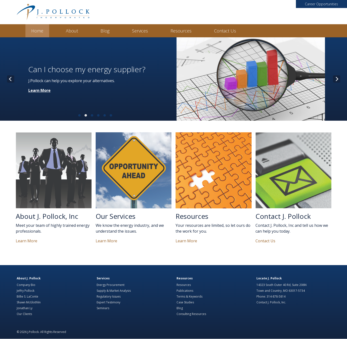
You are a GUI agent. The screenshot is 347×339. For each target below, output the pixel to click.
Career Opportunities (321, 4)
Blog (104, 31)
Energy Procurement (110, 285)
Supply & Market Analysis (114, 291)
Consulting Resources (191, 314)
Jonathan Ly (24, 308)
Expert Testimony (108, 302)
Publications (185, 291)
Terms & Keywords (189, 296)
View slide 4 (98, 115)
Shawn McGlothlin (29, 302)
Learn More (39, 90)
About (72, 31)
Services (140, 31)
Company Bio (26, 285)
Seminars (103, 308)
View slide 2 (86, 115)
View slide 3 (92, 115)
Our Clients (24, 314)
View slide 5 (104, 115)
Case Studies (185, 302)
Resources (181, 31)
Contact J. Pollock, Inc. (271, 302)
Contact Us (225, 31)
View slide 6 (111, 115)
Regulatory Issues (109, 296)
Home (37, 31)
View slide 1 (79, 115)
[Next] (336, 79)
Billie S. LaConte (27, 296)
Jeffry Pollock (25, 291)
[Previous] (10, 79)
